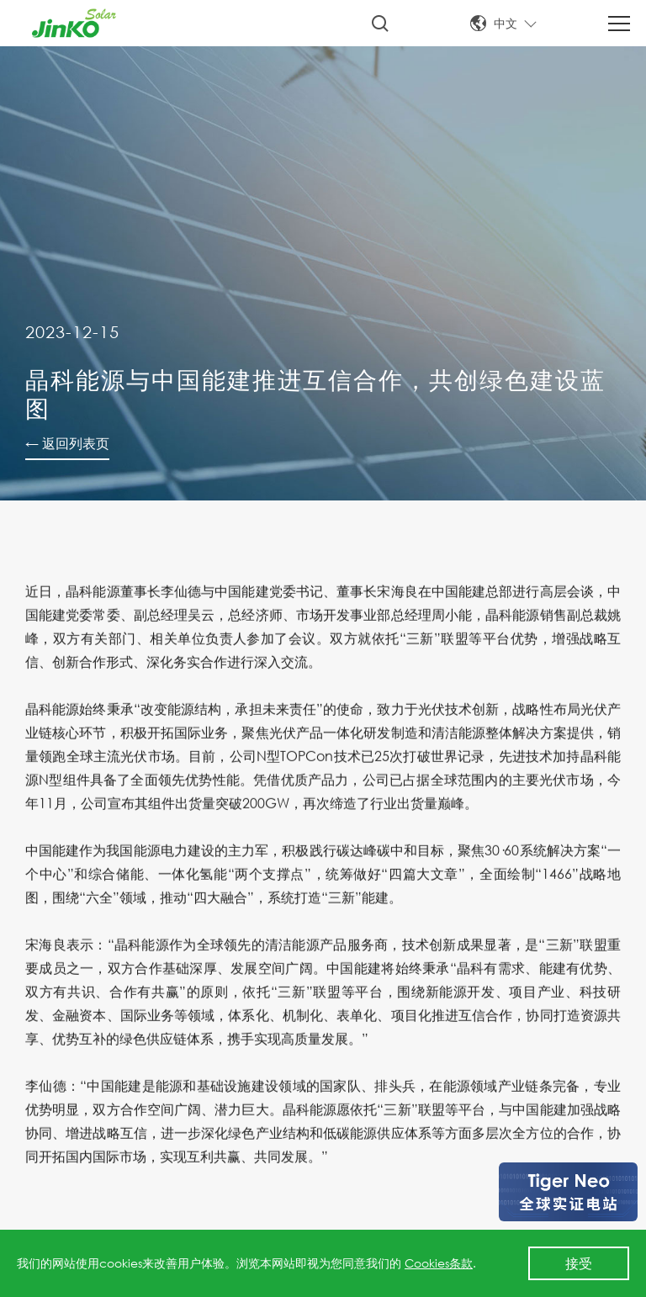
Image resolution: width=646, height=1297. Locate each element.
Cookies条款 (439, 1263)
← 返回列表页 (67, 443)
